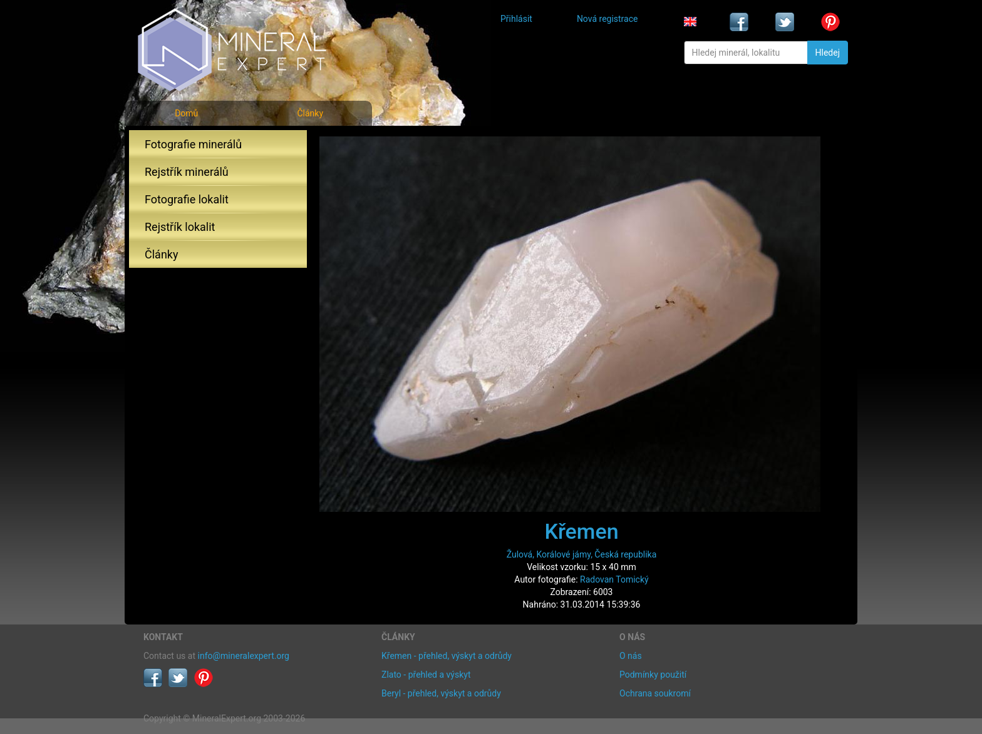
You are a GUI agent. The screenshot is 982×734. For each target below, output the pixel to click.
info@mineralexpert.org (243, 656)
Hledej (827, 53)
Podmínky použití (652, 675)
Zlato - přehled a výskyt (425, 675)
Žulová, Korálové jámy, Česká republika (582, 554)
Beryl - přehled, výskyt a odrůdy (441, 693)
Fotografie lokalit (187, 199)
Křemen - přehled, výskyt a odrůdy (446, 656)
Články (310, 113)
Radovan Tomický (614, 579)
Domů (186, 113)
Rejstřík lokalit (180, 226)
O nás (630, 656)
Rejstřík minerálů (187, 171)
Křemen (581, 531)
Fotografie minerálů (193, 144)
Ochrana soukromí (655, 693)
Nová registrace (607, 19)
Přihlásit (516, 19)
